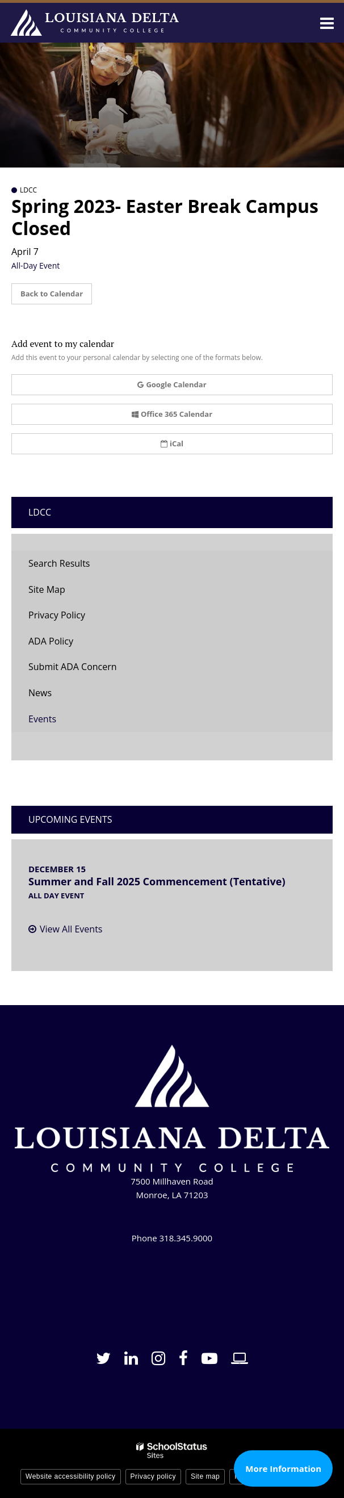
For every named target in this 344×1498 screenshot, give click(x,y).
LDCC (39, 512)
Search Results (59, 563)
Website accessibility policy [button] (71, 1476)
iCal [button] (172, 443)
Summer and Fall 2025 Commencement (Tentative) (157, 881)
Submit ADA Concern (72, 666)
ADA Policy (50, 641)
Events (42, 719)
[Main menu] (327, 23)
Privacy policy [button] (153, 1476)
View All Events (71, 929)
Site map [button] (205, 1476)
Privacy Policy (56, 615)
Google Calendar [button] (171, 384)
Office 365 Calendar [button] (172, 414)
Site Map (46, 589)
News (40, 693)
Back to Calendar (51, 293)
